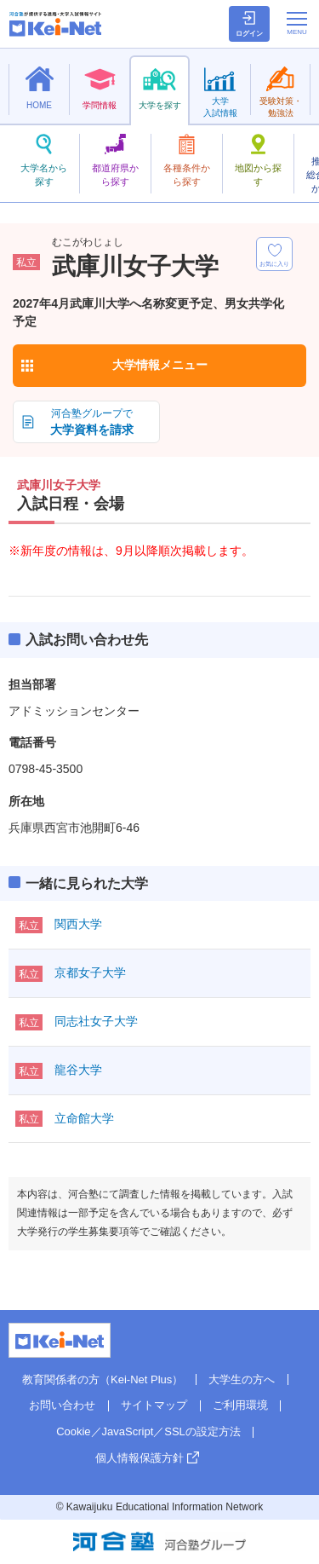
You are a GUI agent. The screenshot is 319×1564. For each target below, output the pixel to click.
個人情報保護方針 (139, 1457)
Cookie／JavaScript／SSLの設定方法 (148, 1431)
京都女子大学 (90, 972)
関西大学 (78, 924)
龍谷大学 (78, 1069)
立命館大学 (84, 1118)
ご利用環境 (240, 1405)
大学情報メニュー (160, 365)
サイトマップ (154, 1405)
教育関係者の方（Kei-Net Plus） (102, 1379)
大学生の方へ (241, 1379)
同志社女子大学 (96, 1021)
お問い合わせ (62, 1405)
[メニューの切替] (296, 23)
